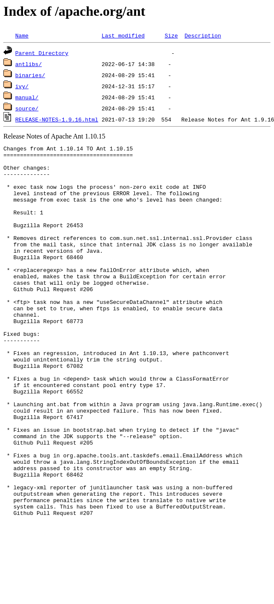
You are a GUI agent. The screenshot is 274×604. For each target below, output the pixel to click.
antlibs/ (28, 64)
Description (203, 35)
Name (22, 35)
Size (171, 35)
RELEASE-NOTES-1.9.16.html (56, 119)
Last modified (123, 35)
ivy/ (22, 86)
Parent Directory (41, 53)
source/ (27, 108)
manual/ (27, 97)
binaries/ (30, 75)
